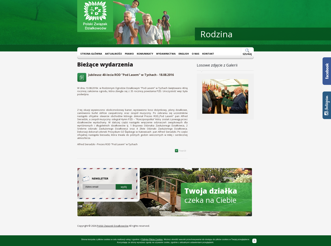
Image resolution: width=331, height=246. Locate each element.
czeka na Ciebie (210, 195)
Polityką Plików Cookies (152, 239)
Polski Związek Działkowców (112, 225)
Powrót (180, 150)
